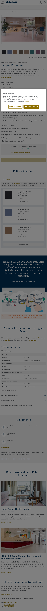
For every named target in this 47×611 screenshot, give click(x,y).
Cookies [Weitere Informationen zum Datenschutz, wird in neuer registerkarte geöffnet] (27, 101)
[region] (23, 100)
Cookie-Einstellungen (15, 106)
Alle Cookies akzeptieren (31, 106)
